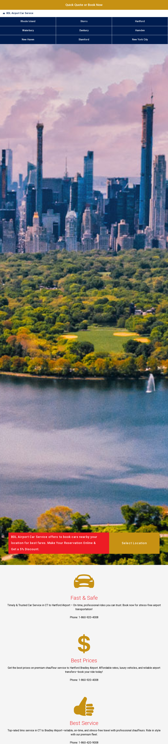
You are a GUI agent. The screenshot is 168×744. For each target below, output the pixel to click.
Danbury (84, 30)
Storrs (84, 21)
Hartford (140, 21)
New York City (140, 39)
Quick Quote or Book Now (84, 5)
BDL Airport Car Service (19, 13)
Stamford (84, 39)
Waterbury (28, 30)
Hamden (140, 30)
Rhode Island (28, 21)
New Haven (28, 39)
